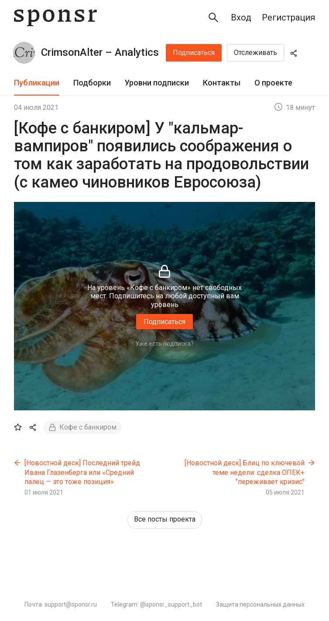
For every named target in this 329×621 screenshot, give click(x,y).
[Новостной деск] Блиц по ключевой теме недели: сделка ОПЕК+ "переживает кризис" (245, 472)
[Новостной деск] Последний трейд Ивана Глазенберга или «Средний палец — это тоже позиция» (82, 472)
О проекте (273, 82)
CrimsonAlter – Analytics (100, 52)
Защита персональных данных (260, 604)
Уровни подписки (157, 82)
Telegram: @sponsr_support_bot (156, 604)
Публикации (36, 82)
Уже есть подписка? (164, 343)
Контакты (221, 82)
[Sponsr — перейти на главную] (55, 17)
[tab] (36, 83)
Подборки (92, 82)
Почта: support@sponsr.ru (60, 604)
